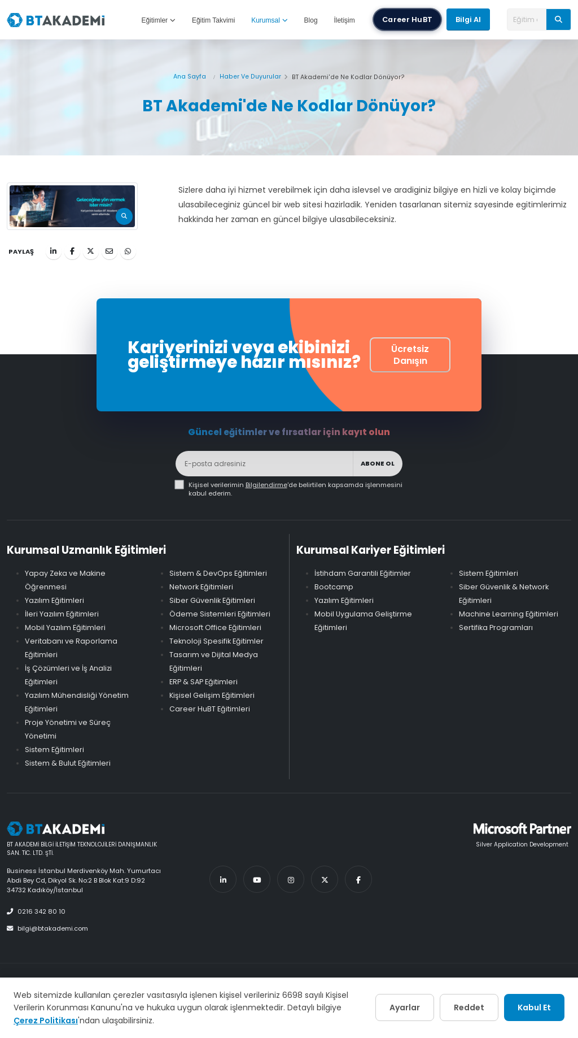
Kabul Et (534, 1007)
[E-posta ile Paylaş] (109, 251)
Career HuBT (407, 19)
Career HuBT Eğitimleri (209, 709)
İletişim (344, 20)
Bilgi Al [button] (468, 19)
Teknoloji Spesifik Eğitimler (216, 641)
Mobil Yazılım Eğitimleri (65, 627)
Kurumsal (269, 20)
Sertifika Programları (496, 627)
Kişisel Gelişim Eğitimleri (212, 695)
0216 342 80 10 (36, 911)
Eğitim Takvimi (213, 20)
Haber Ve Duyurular (250, 76)
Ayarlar (404, 1007)
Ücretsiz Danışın (410, 354)
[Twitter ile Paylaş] (91, 251)
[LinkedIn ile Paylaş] (54, 251)
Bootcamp (333, 587)
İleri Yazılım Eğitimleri (62, 614)
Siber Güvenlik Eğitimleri (212, 600)
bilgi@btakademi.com (47, 928)
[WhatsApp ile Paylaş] (128, 251)
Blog (311, 20)
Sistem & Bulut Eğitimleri (68, 763)
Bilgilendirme (266, 484)
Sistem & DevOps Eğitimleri (218, 573)
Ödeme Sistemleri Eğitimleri (219, 614)
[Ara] (558, 19)
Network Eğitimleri (201, 587)
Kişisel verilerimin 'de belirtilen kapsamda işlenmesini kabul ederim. (295, 489)
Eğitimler (158, 20)
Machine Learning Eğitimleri (508, 614)
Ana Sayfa (189, 76)
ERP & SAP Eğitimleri (203, 682)
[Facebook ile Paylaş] (72, 251)
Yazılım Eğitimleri (54, 600)
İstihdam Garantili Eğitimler (362, 573)
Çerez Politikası (46, 1020)
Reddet (469, 1007)
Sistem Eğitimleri (54, 749)
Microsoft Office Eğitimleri (215, 627)
